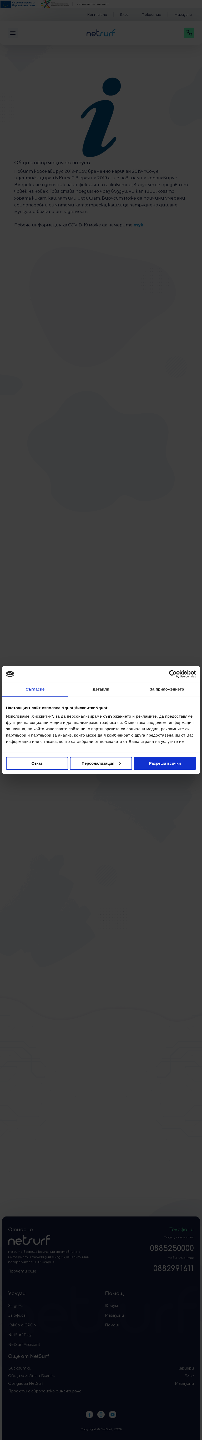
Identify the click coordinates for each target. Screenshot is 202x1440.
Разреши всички (165, 763)
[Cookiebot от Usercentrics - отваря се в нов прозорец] (173, 674)
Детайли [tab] (101, 689)
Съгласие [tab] (35, 689)
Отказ (37, 763)
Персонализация (101, 763)
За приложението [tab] (167, 689)
